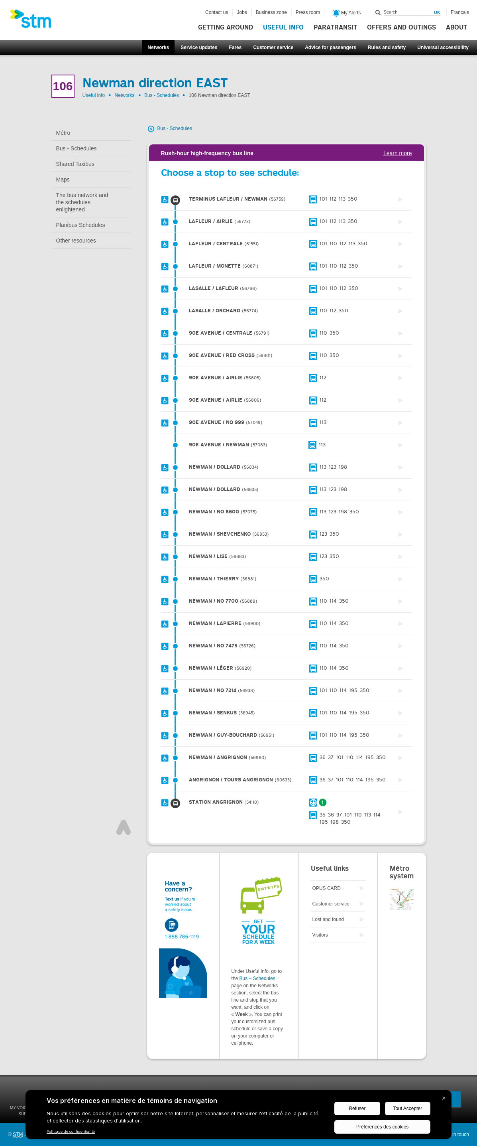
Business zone (271, 12)
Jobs (242, 12)
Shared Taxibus (75, 164)
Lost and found (328, 919)
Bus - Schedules (161, 95)
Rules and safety (387, 47)
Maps (63, 179)
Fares (235, 47)
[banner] (34, 21)
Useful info (283, 27)
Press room (308, 12)
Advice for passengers (330, 47)
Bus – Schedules (257, 978)
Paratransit (335, 27)
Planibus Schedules (80, 225)
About (456, 27)
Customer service (273, 47)
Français (460, 12)
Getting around (225, 27)
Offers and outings (401, 27)
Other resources (76, 240)
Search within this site (378, 12)
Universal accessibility (443, 47)
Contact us (216, 12)
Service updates (199, 47)
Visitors (320, 935)
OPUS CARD (326, 888)
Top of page (123, 827)
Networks (158, 47)
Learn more (397, 153)
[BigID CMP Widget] (238, 1116)
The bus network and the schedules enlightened (82, 202)
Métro (63, 133)
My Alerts (347, 13)
